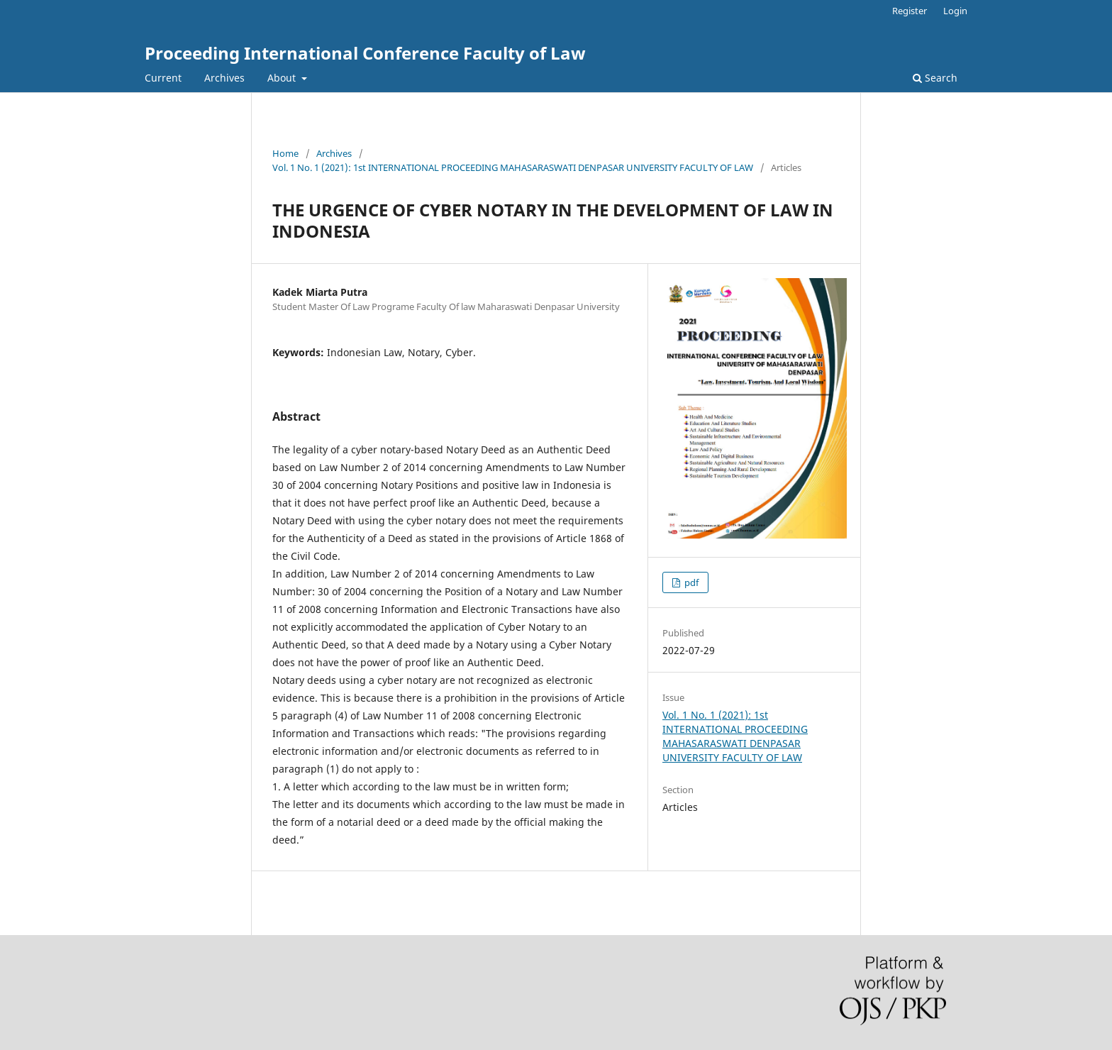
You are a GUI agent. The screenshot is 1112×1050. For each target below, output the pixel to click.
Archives (224, 77)
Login (955, 10)
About (283, 77)
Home (285, 153)
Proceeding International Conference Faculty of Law (365, 53)
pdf (690, 582)
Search (935, 77)
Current (163, 77)
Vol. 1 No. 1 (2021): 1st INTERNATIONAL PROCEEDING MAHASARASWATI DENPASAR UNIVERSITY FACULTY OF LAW (512, 167)
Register (909, 10)
